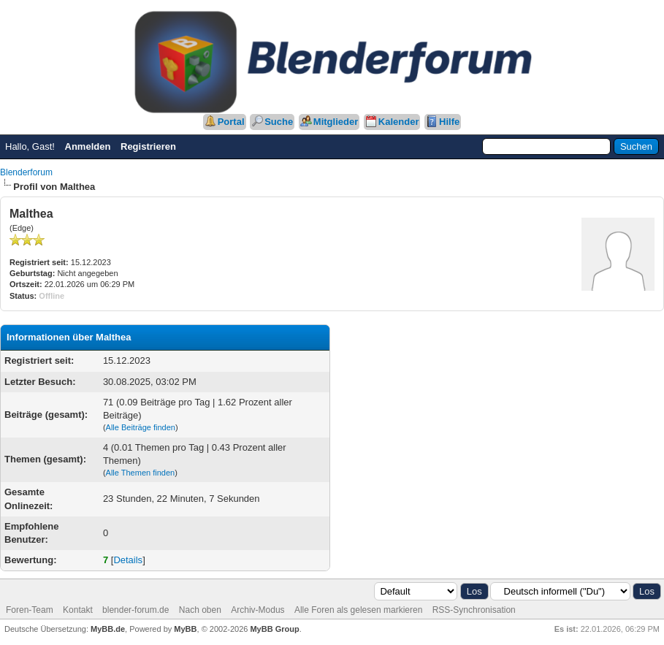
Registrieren (148, 146)
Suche (278, 121)
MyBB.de (108, 629)
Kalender (398, 121)
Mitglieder (335, 121)
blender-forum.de (135, 610)
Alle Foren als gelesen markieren (358, 610)
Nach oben (200, 610)
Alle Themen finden (140, 472)
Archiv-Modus (257, 610)
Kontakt (78, 610)
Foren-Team (29, 610)
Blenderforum (26, 172)
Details (127, 559)
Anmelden (88, 146)
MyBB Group (274, 629)
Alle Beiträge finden (140, 427)
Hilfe (449, 121)
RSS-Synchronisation (474, 610)
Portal (231, 121)
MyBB (185, 629)
